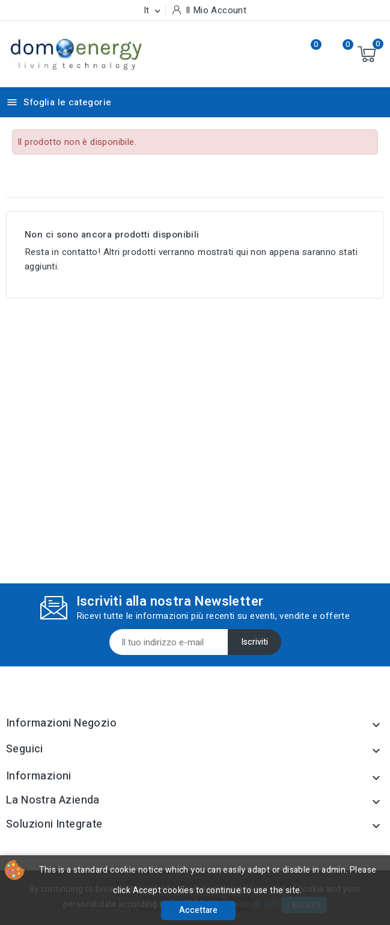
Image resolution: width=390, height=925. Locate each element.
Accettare (198, 910)
